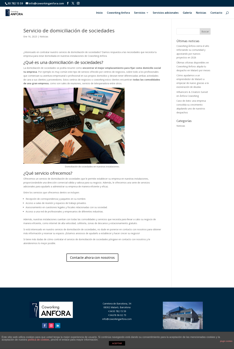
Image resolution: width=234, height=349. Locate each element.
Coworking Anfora (118, 13)
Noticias (201, 13)
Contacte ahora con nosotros (92, 257)
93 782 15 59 (15, 3)
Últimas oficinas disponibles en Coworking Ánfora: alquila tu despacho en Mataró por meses (193, 66)
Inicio (99, 13)
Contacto (216, 13)
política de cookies (38, 339)
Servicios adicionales (166, 13)
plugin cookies (226, 341)
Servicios (139, 13)
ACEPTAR (117, 343)
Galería (187, 13)
